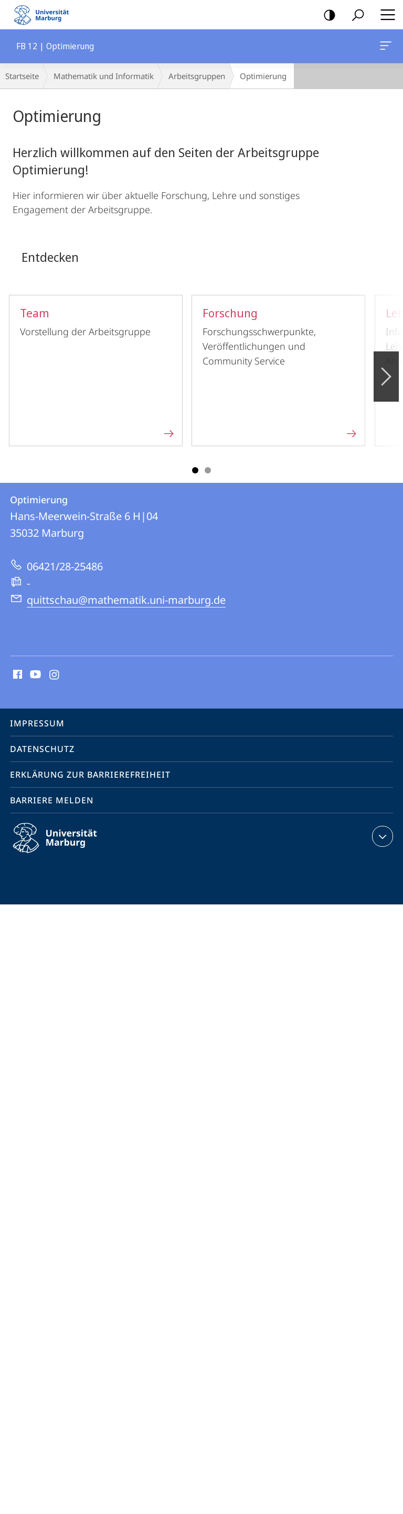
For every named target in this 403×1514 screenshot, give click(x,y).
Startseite (22, 76)
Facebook (16, 675)
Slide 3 (208, 470)
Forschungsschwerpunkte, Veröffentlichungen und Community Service (280, 370)
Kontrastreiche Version (326, 15)
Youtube (34, 675)
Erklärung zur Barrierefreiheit (90, 774)
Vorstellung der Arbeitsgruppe (97, 370)
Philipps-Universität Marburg (64, 846)
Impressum (37, 723)
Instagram (54, 675)
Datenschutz (42, 749)
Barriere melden (51, 800)
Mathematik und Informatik (104, 76)
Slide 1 (195, 470)
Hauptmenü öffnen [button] (384, 14)
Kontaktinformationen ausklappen (381, 836)
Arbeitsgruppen (196, 76)
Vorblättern (385, 370)
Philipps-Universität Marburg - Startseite (45, 15)
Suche (354, 15)
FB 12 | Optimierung (384, 47)
